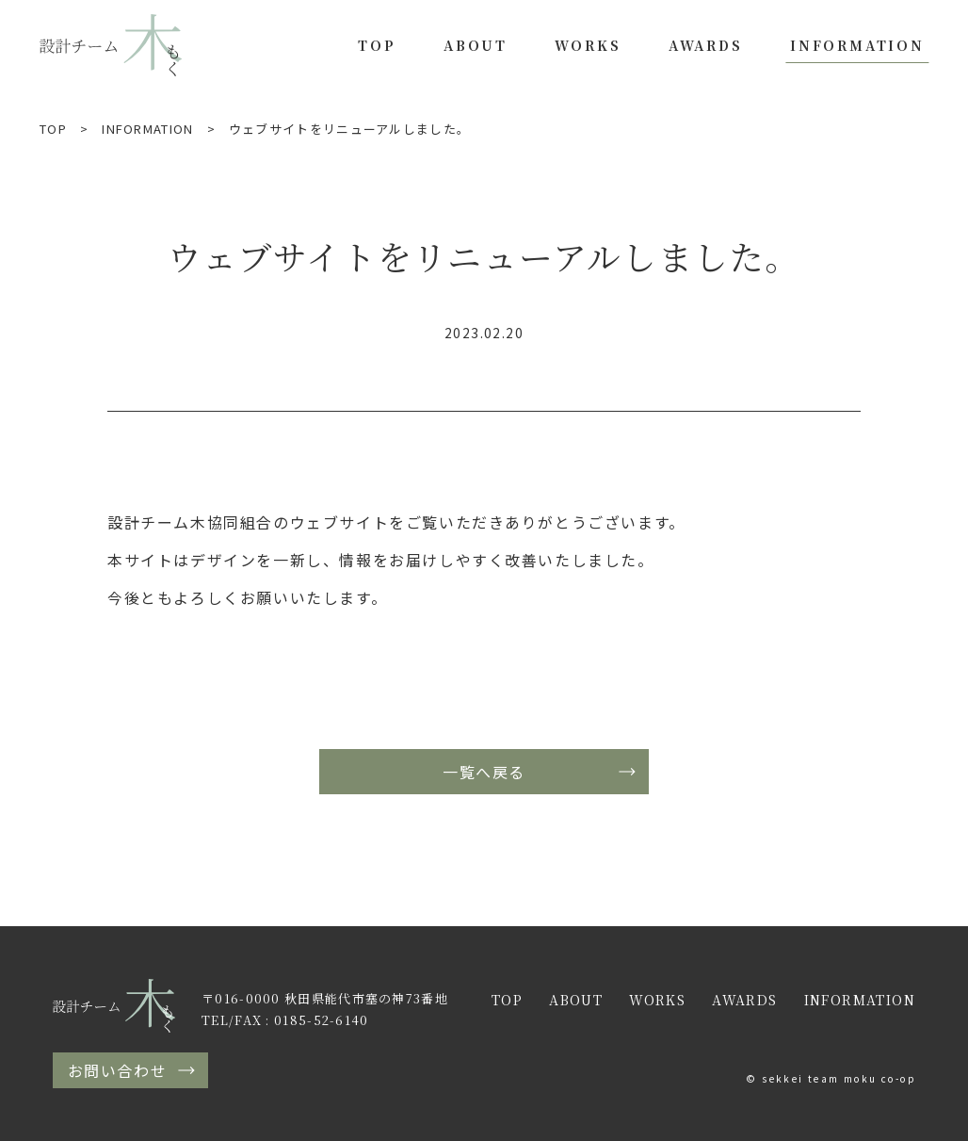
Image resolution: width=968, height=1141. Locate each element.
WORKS (588, 45)
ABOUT (476, 45)
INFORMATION (857, 45)
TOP (376, 45)
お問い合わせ (118, 1070)
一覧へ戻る (484, 771)
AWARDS (706, 45)
